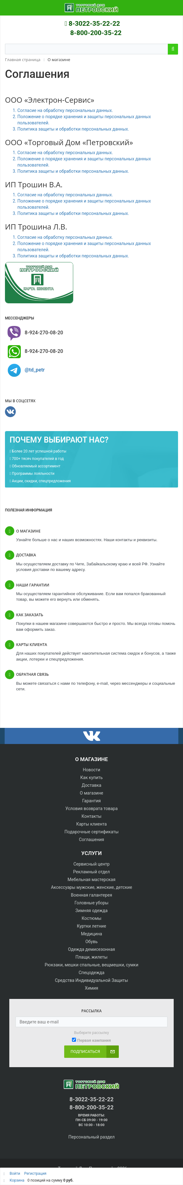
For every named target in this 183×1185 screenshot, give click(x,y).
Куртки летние (91, 926)
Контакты (91, 816)
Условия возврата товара (91, 808)
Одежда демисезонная (91, 949)
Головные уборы (91, 902)
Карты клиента (91, 824)
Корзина (17, 1180)
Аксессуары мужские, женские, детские (91, 887)
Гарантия (91, 800)
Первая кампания (94, 1040)
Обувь (91, 941)
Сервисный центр (92, 864)
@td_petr (35, 370)
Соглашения (91, 839)
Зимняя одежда (91, 910)
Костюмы (91, 918)
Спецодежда (91, 972)
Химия (91, 988)
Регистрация (35, 1173)
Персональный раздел (91, 1136)
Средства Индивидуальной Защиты (91, 980)
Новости (91, 769)
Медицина (91, 933)
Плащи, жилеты (91, 957)
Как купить (91, 777)
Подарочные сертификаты (92, 831)
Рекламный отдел (91, 871)
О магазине (91, 793)
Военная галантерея (91, 895)
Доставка (91, 785)
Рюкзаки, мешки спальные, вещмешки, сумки (91, 964)
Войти (15, 1173)
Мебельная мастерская (91, 879)
